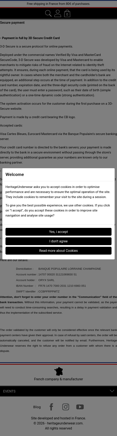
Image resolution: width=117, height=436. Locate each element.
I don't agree (58, 241)
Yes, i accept (58, 232)
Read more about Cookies (58, 251)
